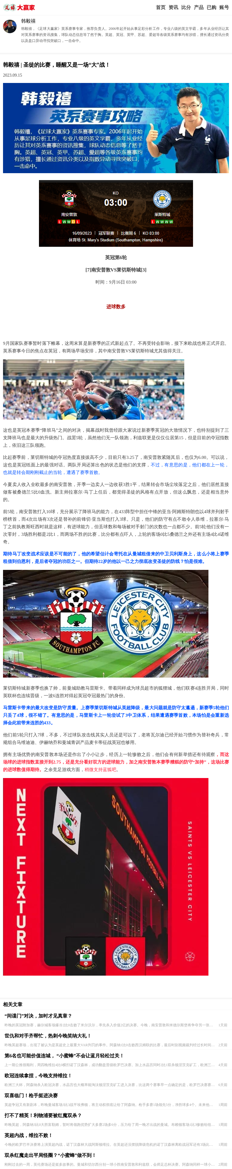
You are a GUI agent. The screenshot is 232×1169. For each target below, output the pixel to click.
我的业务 (211, 7)
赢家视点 (173, 7)
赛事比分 (186, 7)
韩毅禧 (28, 21)
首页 (161, 7)
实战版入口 (199, 7)
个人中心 (224, 7)
